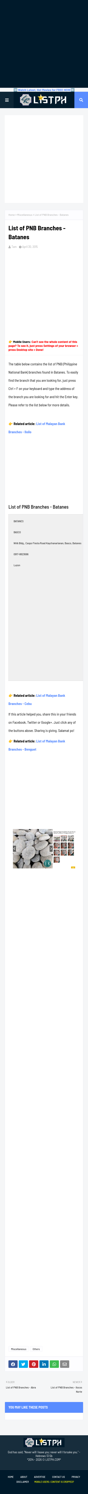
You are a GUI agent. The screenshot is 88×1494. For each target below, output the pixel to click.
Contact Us (58, 1476)
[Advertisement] (44, 44)
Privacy (76, 1476)
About (23, 1476)
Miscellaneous (24, 214)
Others (36, 1349)
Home (11, 214)
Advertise (39, 1476)
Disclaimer (22, 1481)
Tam (14, 247)
